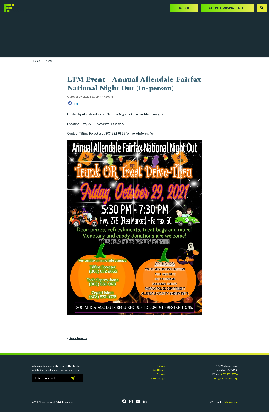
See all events (78, 338)
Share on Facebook (70, 103)
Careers (161, 374)
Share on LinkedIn (76, 103)
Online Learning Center (227, 7)
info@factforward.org (226, 378)
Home (36, 60)
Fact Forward (13, 8)
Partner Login (157, 378)
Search (262, 8)
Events (49, 60)
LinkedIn (145, 401)
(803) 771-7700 (229, 374)
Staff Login (159, 369)
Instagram (131, 401)
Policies (161, 365)
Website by (224, 401)
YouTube (138, 401)
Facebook (124, 401)
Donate (184, 7)
